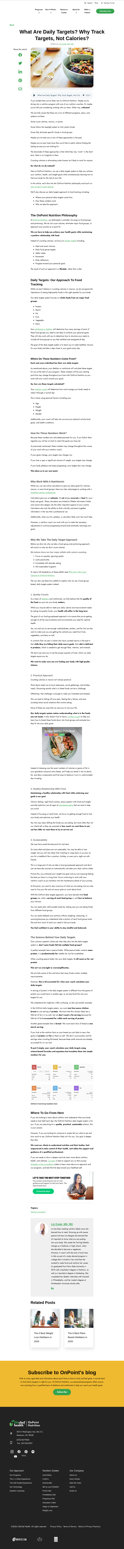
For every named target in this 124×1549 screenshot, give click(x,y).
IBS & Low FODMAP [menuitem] (49, 1496)
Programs (39, 9)
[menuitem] (12, 1460)
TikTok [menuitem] (23, 1464)
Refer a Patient (87, 11)
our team (51, 1166)
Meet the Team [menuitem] (74, 1492)
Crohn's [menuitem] (44, 1488)
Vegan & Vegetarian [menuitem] (49, 1516)
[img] (84, 97)
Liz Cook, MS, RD (66, 46)
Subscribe (62, 1400)
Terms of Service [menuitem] (70, 1536)
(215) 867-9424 (23, 1448)
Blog (96, 3)
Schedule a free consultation (42, 1169)
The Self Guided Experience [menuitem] (20, 1492)
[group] (62, 97)
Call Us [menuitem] (71, 1496)
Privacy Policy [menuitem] (56, 1536)
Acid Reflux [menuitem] (46, 1484)
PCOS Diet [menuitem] (46, 1500)
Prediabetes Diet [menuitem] (48, 1504)
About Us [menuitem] (72, 1484)
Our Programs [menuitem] (15, 1484)
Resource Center (64, 11)
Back (12, 25)
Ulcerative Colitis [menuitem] (48, 1512)
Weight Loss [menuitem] (46, 1520)
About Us (76, 9)
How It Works (50, 9)
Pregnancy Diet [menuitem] (47, 1508)
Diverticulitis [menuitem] (46, 1492)
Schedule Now (105, 11)
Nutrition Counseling (38, 1217)
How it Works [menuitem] (74, 1488)
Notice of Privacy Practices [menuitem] (89, 1536)
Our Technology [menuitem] (16, 1496)
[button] (34, 97)
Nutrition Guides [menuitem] (50, 1479)
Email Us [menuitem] (72, 1500)
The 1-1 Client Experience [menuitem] (19, 1488)
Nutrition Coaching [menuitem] (17, 1500)
